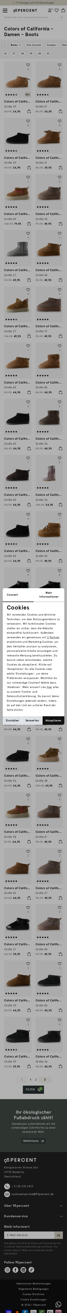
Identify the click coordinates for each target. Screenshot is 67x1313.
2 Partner (53, 637)
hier (49, 687)
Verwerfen (32, 720)
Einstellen (12, 720)
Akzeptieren (53, 720)
